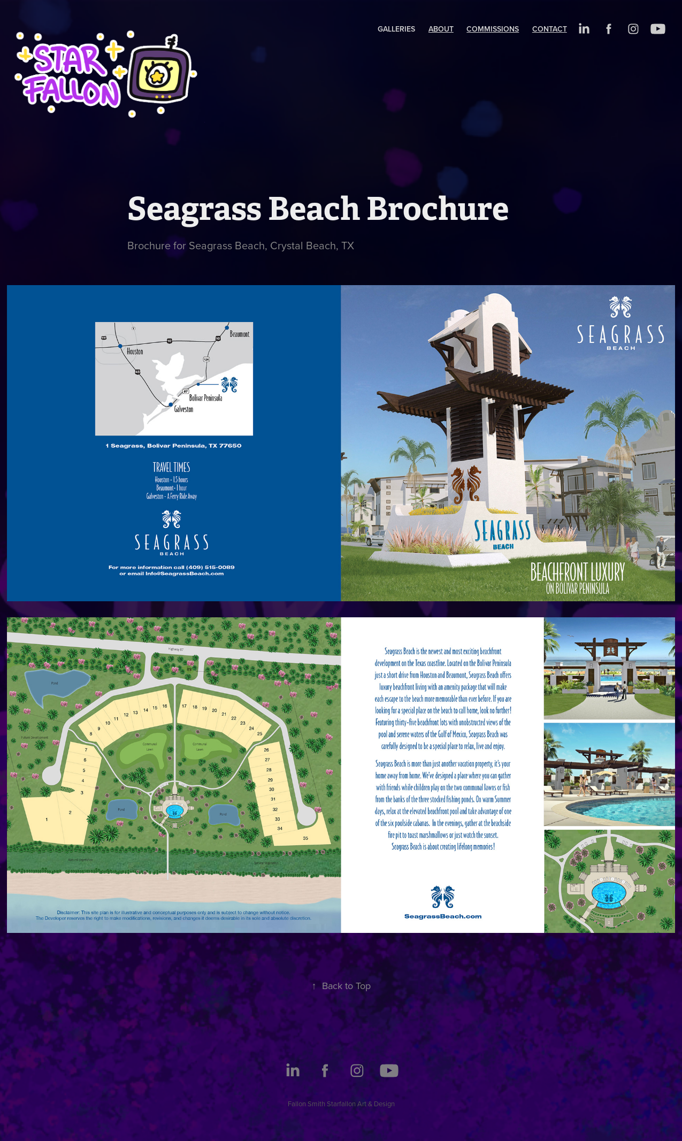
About (441, 29)
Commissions (492, 29)
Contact (549, 29)
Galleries (396, 29)
